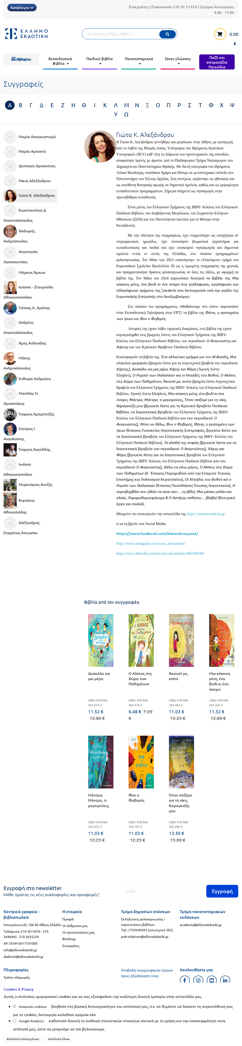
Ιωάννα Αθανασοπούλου (18, 467)
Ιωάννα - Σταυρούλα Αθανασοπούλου (28, 290)
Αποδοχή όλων (59, 1039)
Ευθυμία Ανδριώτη (27, 379)
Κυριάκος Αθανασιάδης (19, 503)
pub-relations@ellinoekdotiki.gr (145, 936)
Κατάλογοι (22, 7)
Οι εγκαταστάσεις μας (78, 932)
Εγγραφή (222, 891)
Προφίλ (68, 919)
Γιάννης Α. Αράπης (27, 308)
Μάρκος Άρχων (24, 272)
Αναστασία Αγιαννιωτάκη (21, 255)
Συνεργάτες (139, 6)
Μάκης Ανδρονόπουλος (17, 361)
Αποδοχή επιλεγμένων (23, 1039)
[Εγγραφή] (179, 891)
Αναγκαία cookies (32, 1006)
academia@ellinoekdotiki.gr (201, 925)
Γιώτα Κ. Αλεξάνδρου (29, 195)
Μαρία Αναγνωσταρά (30, 137)
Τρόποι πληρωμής (17, 977)
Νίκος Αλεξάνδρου (27, 181)
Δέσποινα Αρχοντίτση (29, 166)
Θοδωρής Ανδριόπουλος (19, 234)
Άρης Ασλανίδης (25, 343)
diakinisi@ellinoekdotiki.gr (23, 956)
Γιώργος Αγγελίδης (27, 449)
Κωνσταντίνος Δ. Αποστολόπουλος (25, 213)
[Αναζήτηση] (129, 33)
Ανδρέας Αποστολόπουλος (19, 325)
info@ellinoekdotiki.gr (20, 950)
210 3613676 (30, 931)
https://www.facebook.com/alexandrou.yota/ (157, 533)
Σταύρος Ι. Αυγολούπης (20, 432)
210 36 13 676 (185, 6)
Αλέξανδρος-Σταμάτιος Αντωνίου (22, 526)
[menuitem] (21, 59)
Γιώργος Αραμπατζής (29, 414)
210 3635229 (29, 937)
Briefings (69, 939)
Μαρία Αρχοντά (25, 151)
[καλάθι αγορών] (223, 36)
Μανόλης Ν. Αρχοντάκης (21, 396)
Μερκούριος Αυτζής (28, 485)
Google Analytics (31, 1021)
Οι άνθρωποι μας (74, 925)
